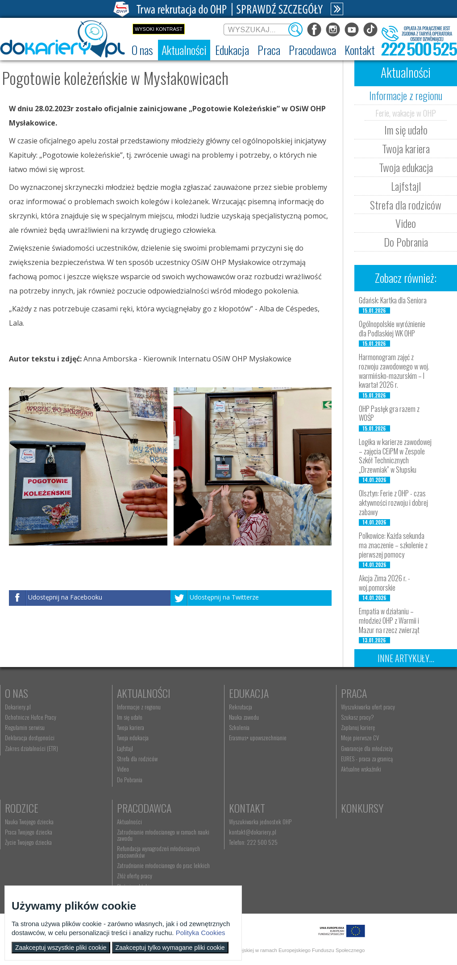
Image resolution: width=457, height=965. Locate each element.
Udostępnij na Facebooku (65, 597)
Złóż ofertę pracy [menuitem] (134, 875)
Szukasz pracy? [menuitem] (357, 717)
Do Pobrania (406, 242)
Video (405, 223)
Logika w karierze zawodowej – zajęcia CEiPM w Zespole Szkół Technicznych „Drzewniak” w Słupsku (395, 455)
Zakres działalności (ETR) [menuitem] (31, 748)
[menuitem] (142, 50)
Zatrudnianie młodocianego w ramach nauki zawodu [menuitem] (163, 835)
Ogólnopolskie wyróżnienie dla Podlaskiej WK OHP (392, 329)
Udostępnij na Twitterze (224, 597)
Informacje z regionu (405, 95)
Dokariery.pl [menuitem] (18, 706)
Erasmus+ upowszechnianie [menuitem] (258, 737)
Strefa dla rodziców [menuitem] (137, 758)
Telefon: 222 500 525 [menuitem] (253, 842)
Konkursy (362, 808)
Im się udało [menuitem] (129, 717)
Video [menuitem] (123, 768)
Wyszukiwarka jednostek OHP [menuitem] (260, 821)
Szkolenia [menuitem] (239, 727)
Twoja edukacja (406, 167)
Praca (354, 693)
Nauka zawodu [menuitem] (244, 717)
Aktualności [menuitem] (129, 821)
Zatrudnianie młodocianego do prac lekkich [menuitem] (163, 865)
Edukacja (249, 693)
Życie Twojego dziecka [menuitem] (28, 842)
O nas (16, 693)
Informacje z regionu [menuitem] (139, 706)
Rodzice (21, 808)
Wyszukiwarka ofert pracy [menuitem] (368, 706)
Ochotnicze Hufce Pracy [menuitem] (30, 717)
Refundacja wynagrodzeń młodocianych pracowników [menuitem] (158, 851)
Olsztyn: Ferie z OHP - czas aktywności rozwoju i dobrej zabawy (393, 502)
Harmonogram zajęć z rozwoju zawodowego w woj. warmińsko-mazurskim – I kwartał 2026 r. (394, 371)
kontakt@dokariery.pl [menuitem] (252, 831)
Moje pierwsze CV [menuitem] (360, 737)
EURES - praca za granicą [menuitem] (367, 758)
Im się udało (406, 130)
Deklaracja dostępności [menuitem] (29, 737)
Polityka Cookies (200, 932)
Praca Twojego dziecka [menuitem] (28, 831)
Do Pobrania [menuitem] (129, 779)
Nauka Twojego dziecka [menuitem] (29, 821)
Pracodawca (144, 808)
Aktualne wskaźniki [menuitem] (361, 768)
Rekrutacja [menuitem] (240, 706)
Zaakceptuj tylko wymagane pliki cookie (170, 947)
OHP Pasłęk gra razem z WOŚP (389, 413)
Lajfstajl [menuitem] (125, 748)
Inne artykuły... (406, 658)
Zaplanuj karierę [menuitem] (358, 727)
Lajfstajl (406, 186)
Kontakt (247, 808)
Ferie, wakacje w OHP (405, 112)
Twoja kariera (406, 148)
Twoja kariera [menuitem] (130, 727)
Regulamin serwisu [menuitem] (25, 727)
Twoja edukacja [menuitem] (133, 737)
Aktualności (143, 693)
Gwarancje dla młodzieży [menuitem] (367, 748)
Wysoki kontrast (159, 29)
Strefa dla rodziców (405, 205)
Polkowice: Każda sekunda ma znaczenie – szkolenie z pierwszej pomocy (393, 545)
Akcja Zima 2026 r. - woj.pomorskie (384, 583)
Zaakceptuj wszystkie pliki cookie (61, 947)
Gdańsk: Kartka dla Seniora (393, 300)
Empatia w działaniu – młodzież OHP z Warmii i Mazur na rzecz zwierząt (389, 620)
